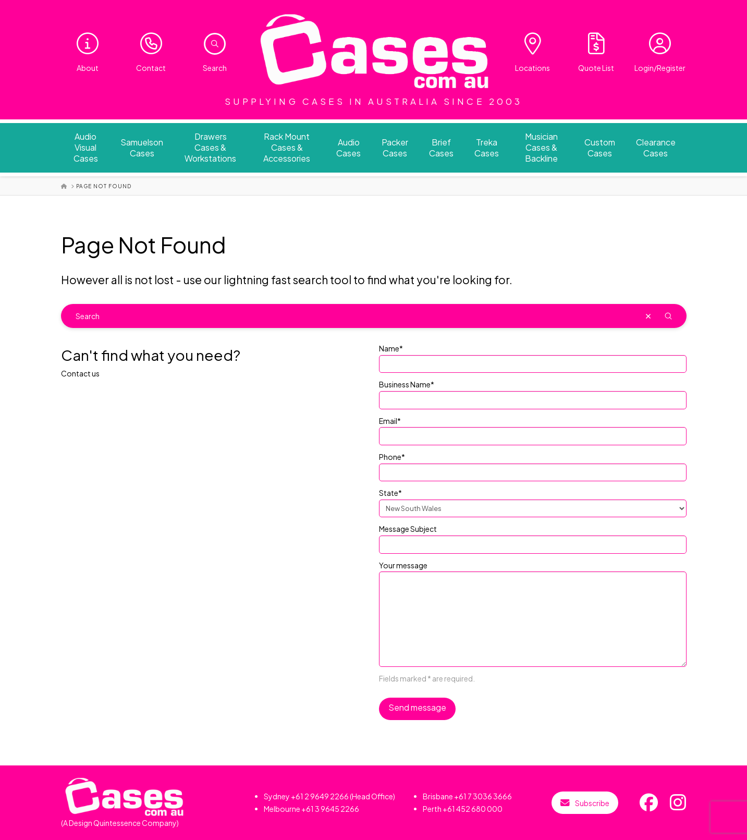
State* (533, 501)
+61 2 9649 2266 (320, 796)
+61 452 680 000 (473, 808)
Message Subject (533, 537)
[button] (215, 44)
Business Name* (533, 393)
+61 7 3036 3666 (483, 796)
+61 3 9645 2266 (330, 808)
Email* (533, 429)
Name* (533, 357)
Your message (533, 571)
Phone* (533, 465)
